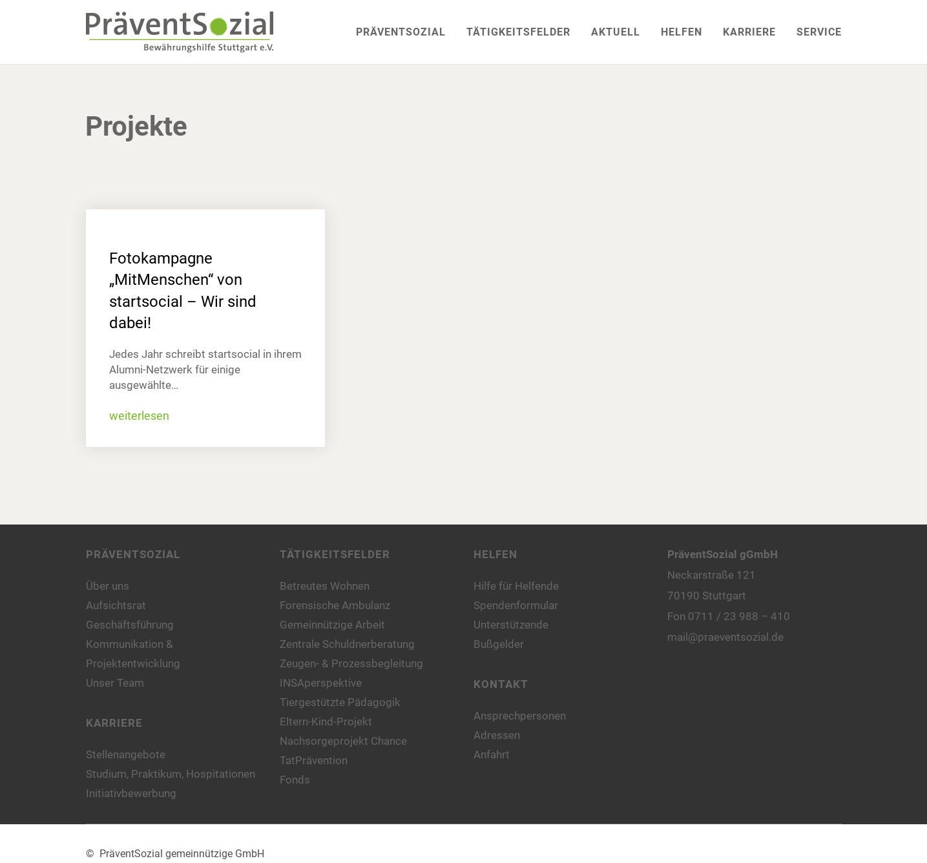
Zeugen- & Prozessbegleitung (351, 663)
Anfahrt (492, 754)
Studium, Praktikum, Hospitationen (170, 773)
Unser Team (115, 682)
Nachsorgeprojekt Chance (343, 740)
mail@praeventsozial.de (725, 636)
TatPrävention (314, 760)
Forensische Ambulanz (335, 605)
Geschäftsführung (130, 624)
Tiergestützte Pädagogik (340, 702)
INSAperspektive (321, 682)
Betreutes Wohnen (325, 585)
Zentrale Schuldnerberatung (347, 644)
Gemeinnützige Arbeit (332, 624)
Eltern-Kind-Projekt (326, 721)
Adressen (497, 735)
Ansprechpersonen (520, 715)
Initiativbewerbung (131, 793)
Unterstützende (511, 624)
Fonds (295, 779)
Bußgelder (499, 644)
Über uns (107, 585)
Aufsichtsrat (116, 605)
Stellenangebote (125, 754)
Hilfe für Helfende (516, 585)
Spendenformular (516, 605)
